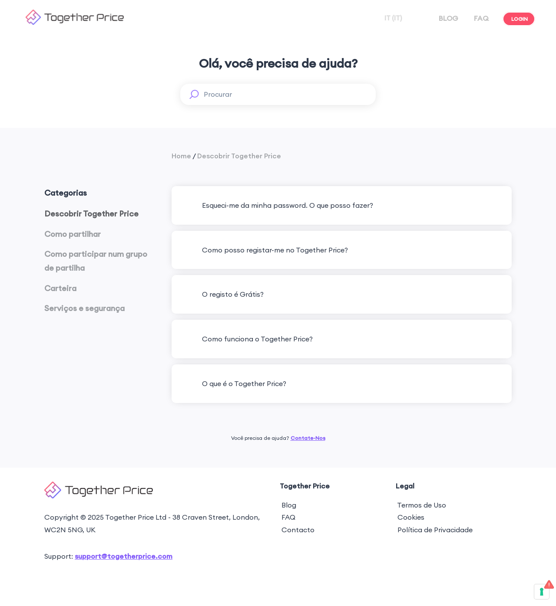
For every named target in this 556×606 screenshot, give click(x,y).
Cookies (410, 517)
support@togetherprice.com (123, 556)
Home (181, 155)
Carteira (60, 288)
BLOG (447, 18)
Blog (288, 505)
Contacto (297, 529)
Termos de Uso (421, 505)
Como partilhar (72, 234)
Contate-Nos (308, 438)
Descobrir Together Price (239, 155)
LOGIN (519, 19)
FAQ (480, 18)
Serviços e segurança (84, 308)
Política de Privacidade (434, 529)
